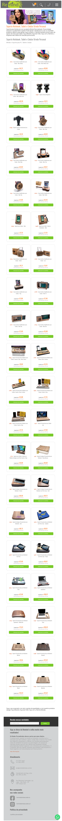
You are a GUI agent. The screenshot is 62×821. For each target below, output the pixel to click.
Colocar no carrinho (18, 73)
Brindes (8, 42)
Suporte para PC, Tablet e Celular (21, 42)
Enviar (45, 723)
